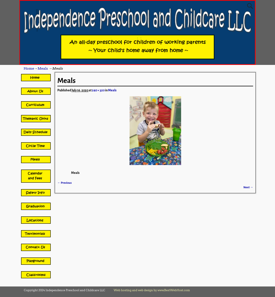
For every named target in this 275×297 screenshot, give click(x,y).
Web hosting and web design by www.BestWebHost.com (152, 290)
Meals (43, 68)
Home (29, 68)
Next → (248, 187)
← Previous (64, 182)
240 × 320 (98, 90)
